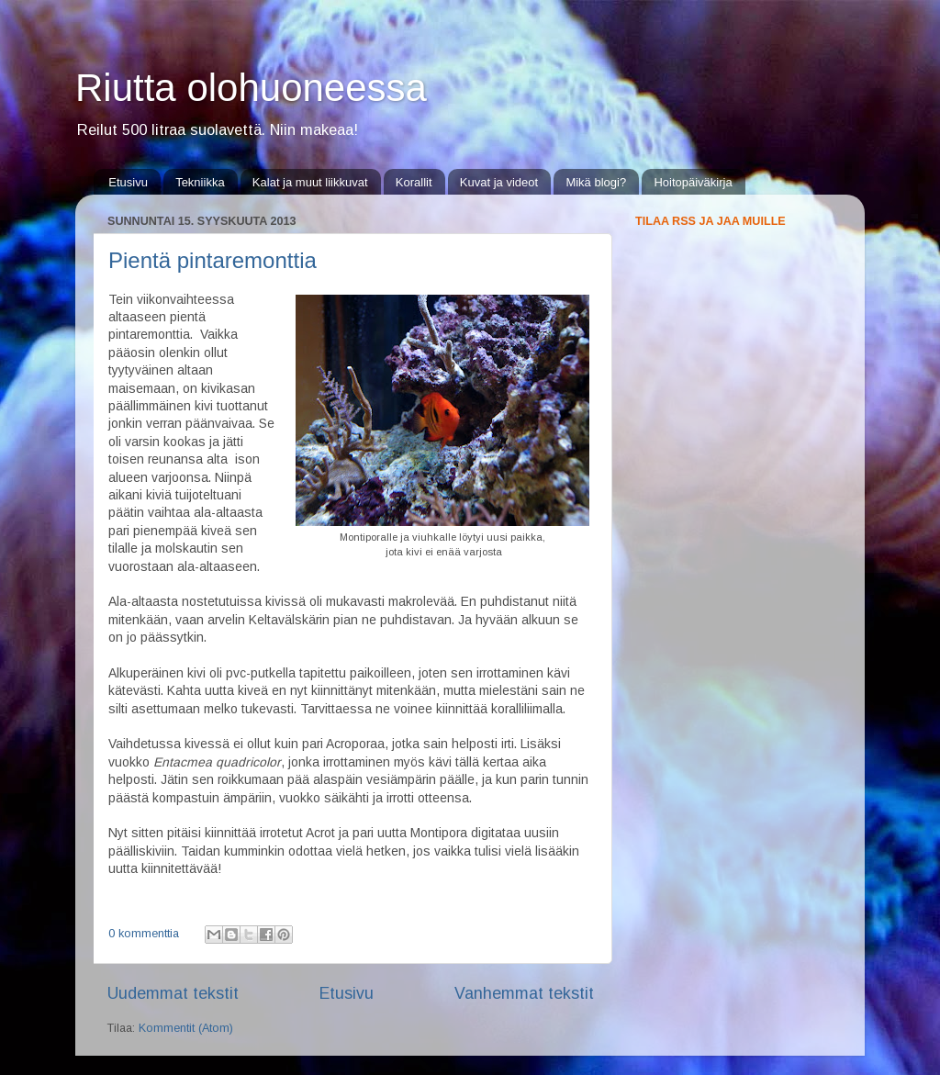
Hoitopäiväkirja (693, 182)
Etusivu (128, 182)
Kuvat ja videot (499, 182)
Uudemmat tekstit (173, 993)
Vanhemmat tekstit (524, 993)
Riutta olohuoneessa (251, 87)
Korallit (414, 182)
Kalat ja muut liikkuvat (310, 182)
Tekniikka (199, 182)
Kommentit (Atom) (186, 1028)
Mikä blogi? (595, 182)
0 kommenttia (143, 933)
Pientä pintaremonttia (212, 260)
